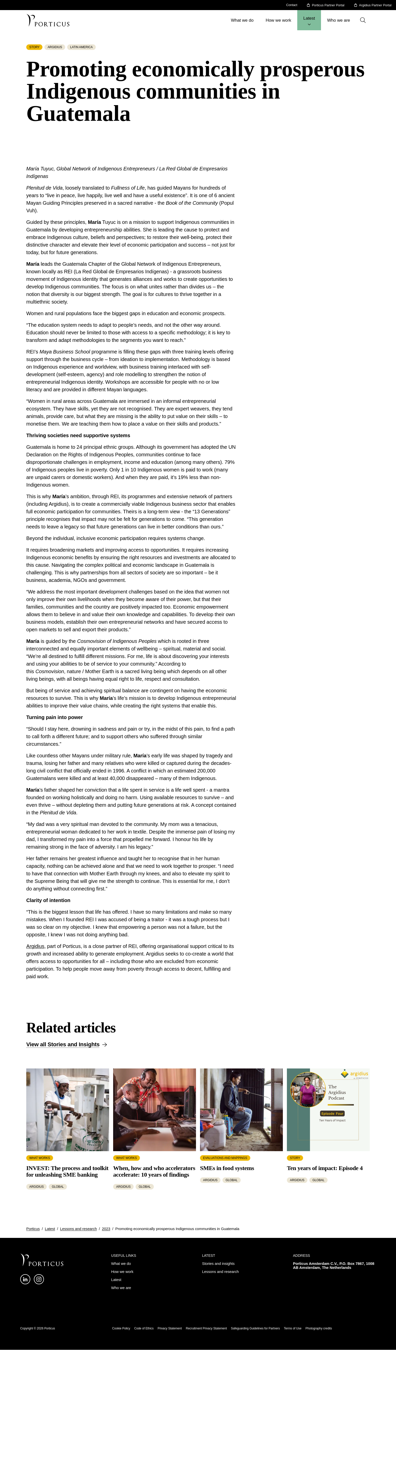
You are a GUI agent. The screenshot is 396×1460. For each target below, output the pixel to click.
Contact (291, 5)
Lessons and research (78, 1421)
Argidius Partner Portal (375, 5)
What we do (242, 20)
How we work (278, 20)
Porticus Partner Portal (328, 5)
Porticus (33, 1421)
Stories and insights (218, 1456)
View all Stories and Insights (63, 1237)
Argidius (35, 1139)
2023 (106, 1421)
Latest (309, 18)
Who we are (338, 20)
